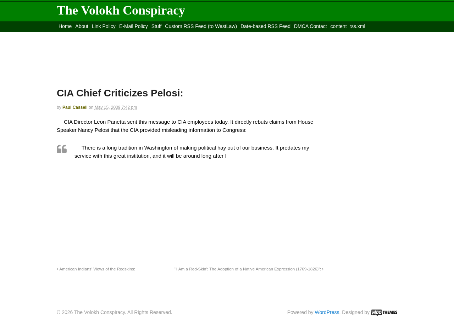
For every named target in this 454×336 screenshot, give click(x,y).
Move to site (159, 35)
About (81, 26)
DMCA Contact (310, 26)
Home (65, 26)
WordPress (327, 312)
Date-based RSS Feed (265, 26)
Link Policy (104, 26)
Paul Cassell (75, 107)
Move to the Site (96, 35)
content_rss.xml (348, 26)
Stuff (156, 26)
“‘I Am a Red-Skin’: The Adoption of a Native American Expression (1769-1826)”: (248, 269)
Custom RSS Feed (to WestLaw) (201, 26)
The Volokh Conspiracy (121, 10)
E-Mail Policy (133, 26)
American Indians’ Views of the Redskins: (96, 269)
